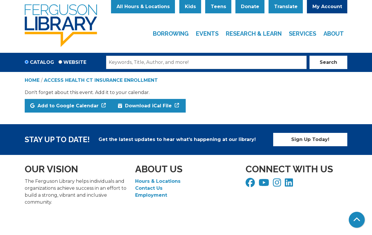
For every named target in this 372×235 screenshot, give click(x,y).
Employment (151, 195)
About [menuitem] (333, 33)
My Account (327, 6)
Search (328, 62)
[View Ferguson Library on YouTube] (265, 184)
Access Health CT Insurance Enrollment (101, 80)
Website (74, 62)
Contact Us (148, 188)
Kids (190, 6)
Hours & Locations (157, 181)
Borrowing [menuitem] (171, 33)
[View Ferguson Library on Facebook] (251, 184)
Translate (286, 6)
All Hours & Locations (143, 6)
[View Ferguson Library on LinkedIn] (289, 184)
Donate (250, 6)
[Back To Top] (357, 220)
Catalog (42, 62)
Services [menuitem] (302, 33)
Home (32, 80)
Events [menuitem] (207, 33)
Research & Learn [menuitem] (254, 33)
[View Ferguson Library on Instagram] (277, 184)
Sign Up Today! (310, 139)
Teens (218, 6)
